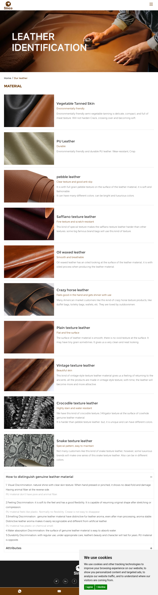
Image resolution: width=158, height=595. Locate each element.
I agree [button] (89, 587)
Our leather (21, 78)
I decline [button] (101, 587)
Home (7, 78)
